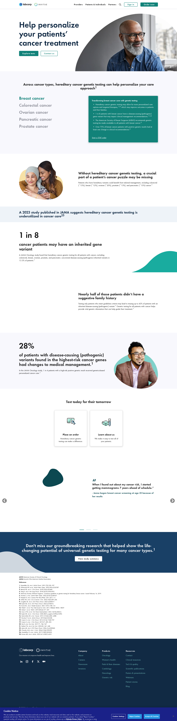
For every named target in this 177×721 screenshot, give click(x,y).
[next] (172, 500)
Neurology (106, 673)
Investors (82, 668)
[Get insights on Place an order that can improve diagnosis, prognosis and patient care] (71, 428)
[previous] (4, 500)
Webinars (130, 677)
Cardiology (106, 668)
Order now (149, 4)
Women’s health (109, 659)
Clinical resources (133, 659)
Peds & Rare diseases (111, 664)
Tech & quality (132, 664)
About (80, 655)
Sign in (130, 4)
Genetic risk (107, 677)
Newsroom (82, 664)
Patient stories (132, 682)
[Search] (120, 4)
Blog (128, 686)
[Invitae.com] (33, 4)
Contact (129, 655)
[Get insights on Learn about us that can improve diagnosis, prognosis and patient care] (106, 428)
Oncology (106, 655)
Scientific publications (135, 668)
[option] (88, 492)
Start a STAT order (99, 137)
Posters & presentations (135, 673)
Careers (81, 659)
